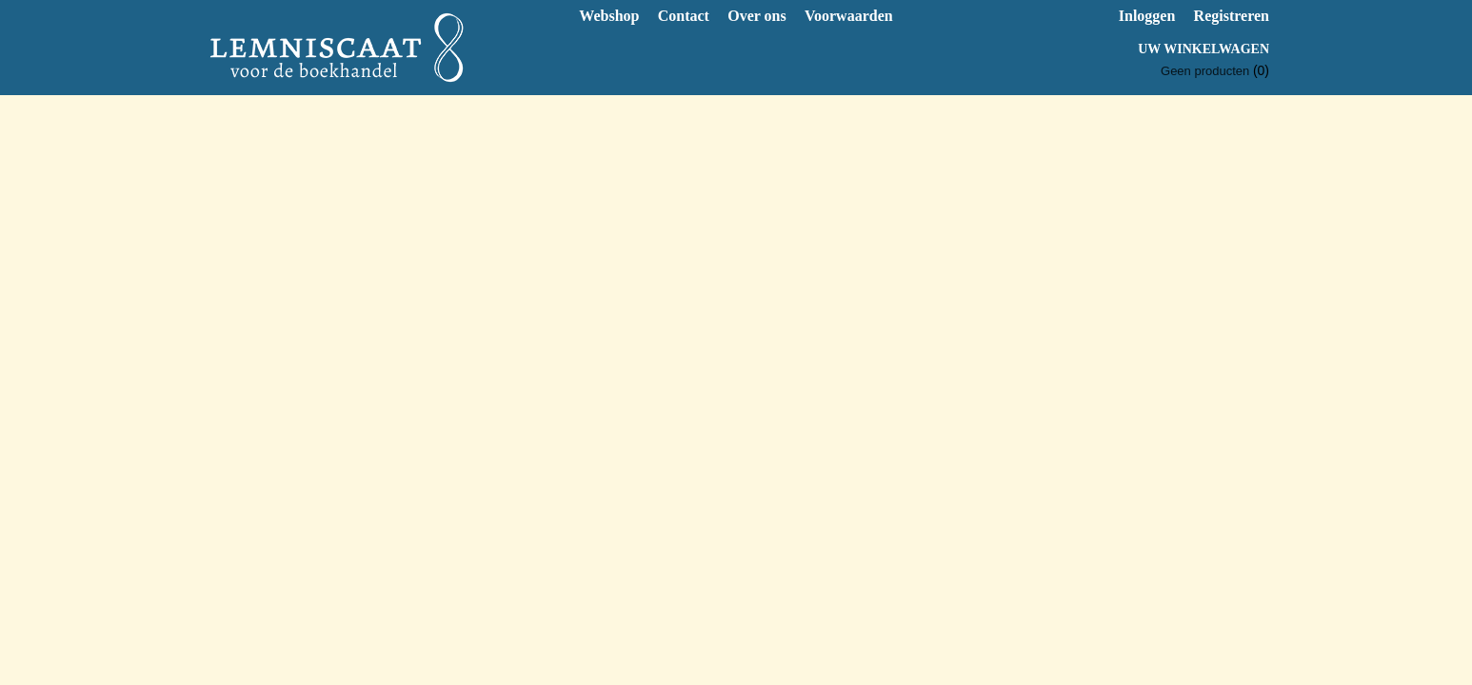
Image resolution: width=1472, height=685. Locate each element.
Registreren (1231, 16)
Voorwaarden (849, 16)
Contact (683, 16)
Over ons (756, 16)
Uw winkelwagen (1203, 49)
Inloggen (1147, 16)
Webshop (609, 16)
